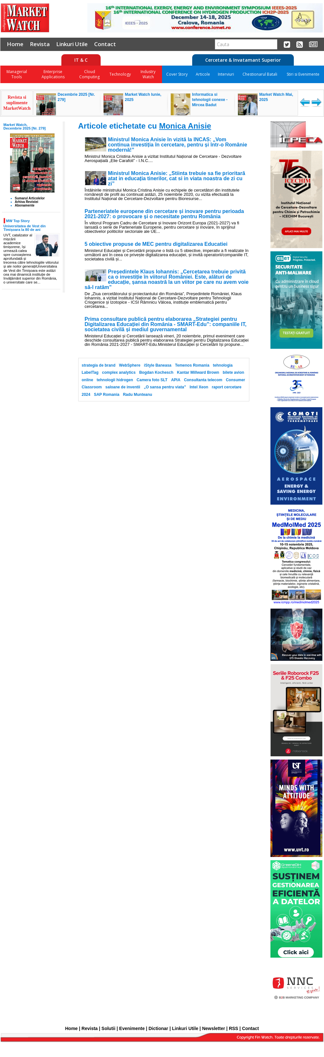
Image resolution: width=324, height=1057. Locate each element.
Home (15, 44)
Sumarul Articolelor (30, 198)
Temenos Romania (192, 365)
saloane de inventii (123, 387)
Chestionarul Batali (260, 74)
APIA (176, 380)
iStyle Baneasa (157, 365)
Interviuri (226, 74)
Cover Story (177, 74)
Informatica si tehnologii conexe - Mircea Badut (210, 99)
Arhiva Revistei (26, 202)
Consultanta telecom (203, 380)
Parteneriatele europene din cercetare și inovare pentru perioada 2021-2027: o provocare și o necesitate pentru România (164, 214)
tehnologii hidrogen (115, 380)
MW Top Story (18, 221)
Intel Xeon (199, 387)
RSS (233, 1028)
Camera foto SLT (152, 380)
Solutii (109, 1028)
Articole (203, 74)
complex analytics (118, 372)
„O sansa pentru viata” (165, 387)
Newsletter (213, 1028)
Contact (105, 44)
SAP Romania (106, 394)
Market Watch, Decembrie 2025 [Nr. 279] (25, 126)
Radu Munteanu (137, 394)
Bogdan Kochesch (156, 372)
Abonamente (25, 205)
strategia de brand (99, 365)
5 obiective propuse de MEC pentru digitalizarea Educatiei (156, 244)
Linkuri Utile (72, 44)
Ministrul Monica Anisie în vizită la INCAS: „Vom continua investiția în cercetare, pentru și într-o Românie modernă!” (177, 145)
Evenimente (132, 1028)
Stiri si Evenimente (303, 74)
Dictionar (158, 1028)
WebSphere (130, 365)
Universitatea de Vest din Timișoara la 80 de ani (25, 228)
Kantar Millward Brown (198, 372)
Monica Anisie (185, 125)
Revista (40, 44)
